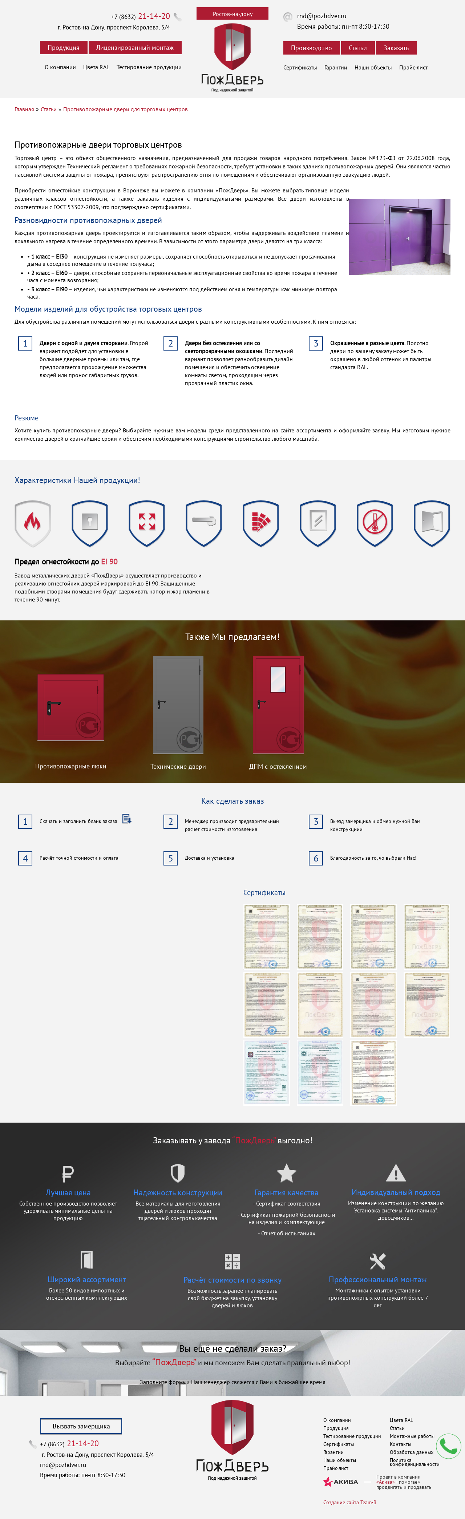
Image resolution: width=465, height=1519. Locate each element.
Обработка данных (411, 1452)
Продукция (64, 47)
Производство (311, 48)
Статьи (358, 48)
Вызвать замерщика (81, 1426)
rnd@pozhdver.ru (322, 16)
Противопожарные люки (70, 766)
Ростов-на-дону (232, 13)
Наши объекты (373, 67)
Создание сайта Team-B (349, 1502)
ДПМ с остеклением (278, 766)
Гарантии (335, 67)
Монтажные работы (412, 1436)
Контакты (400, 1444)
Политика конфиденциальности (415, 1462)
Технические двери (178, 766)
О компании (60, 67)
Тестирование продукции (149, 67)
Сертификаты (300, 67)
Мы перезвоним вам (448, 1446)
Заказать (396, 48)
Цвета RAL (96, 67)
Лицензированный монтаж (135, 47)
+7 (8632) (140, 17)
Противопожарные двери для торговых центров (125, 109)
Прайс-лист (413, 67)
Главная (24, 109)
